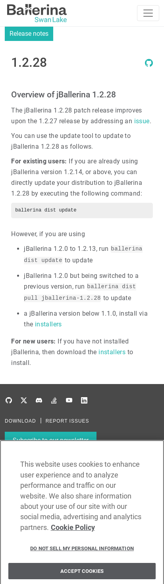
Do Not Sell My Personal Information (82, 550)
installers (48, 324)
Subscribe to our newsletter (51, 440)
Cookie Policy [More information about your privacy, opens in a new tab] (73, 529)
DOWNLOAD (20, 421)
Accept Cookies (82, 573)
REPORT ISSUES (67, 421)
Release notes (29, 33)
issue (142, 121)
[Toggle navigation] (148, 13)
